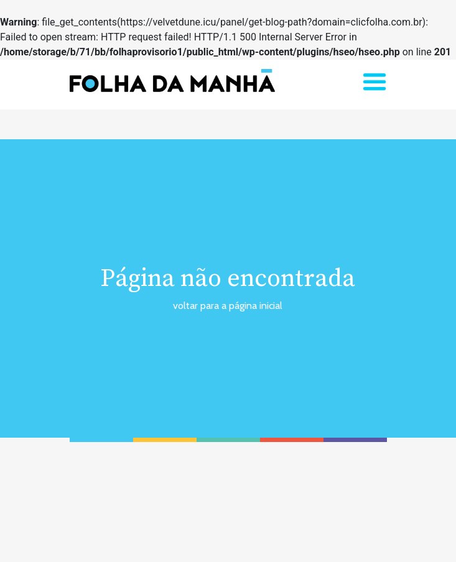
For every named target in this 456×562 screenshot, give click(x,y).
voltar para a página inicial (227, 305)
